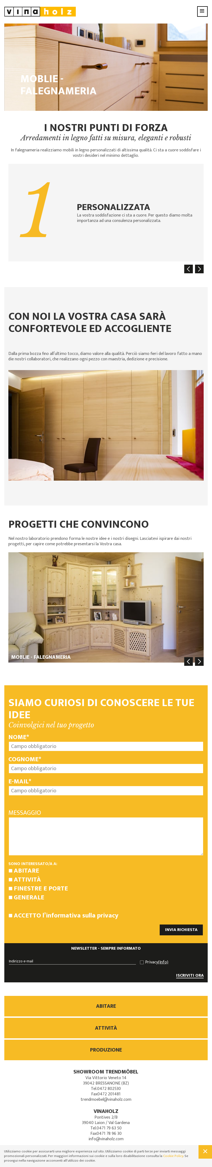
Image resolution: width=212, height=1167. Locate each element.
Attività (27, 880)
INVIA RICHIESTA (181, 929)
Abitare (26, 871)
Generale (29, 897)
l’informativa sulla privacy (80, 915)
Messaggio (24, 813)
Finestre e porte (41, 889)
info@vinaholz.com (106, 1139)
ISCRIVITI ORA (190, 975)
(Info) (163, 962)
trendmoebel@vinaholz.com (106, 1099)
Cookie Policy (173, 1156)
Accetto (66, 916)
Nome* (18, 737)
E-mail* (19, 781)
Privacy (156, 962)
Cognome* (24, 759)
